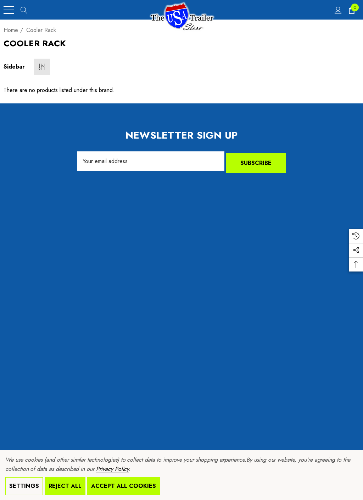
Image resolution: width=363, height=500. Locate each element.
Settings (24, 486)
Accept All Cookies (123, 486)
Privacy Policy (112, 469)
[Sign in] (338, 10)
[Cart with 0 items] (351, 10)
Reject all (65, 486)
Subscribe (256, 161)
